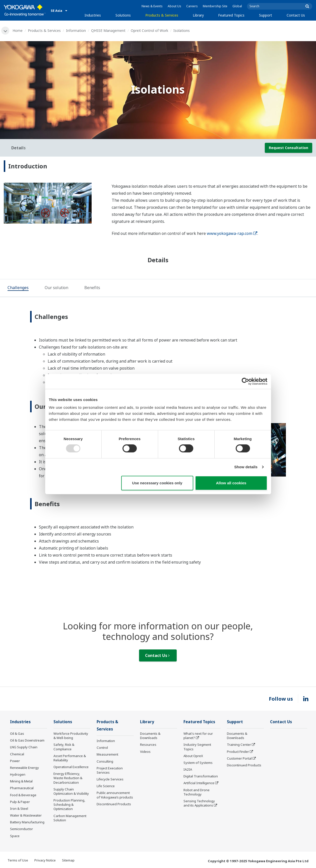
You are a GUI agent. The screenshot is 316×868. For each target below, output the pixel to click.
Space (15, 836)
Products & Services (161, 15)
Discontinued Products (114, 804)
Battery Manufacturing (27, 822)
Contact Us (296, 15)
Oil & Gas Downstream (27, 740)
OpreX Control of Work (149, 30)
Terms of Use (18, 860)
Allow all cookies (231, 483)
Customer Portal (239, 758)
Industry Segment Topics (197, 746)
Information (76, 30)
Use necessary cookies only (157, 483)
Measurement (107, 754)
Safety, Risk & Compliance (63, 746)
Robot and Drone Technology (196, 792)
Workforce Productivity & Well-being (70, 735)
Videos (145, 751)
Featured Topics (231, 15)
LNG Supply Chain (23, 747)
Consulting (105, 761)
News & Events (152, 6)
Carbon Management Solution (69, 818)
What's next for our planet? (198, 735)
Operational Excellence (71, 767)
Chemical (17, 754)
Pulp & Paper (20, 801)
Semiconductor (21, 829)
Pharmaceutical (22, 788)
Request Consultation (288, 147)
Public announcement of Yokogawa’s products (115, 794)
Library (198, 15)
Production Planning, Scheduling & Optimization (69, 804)
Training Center (239, 744)
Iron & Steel (19, 808)
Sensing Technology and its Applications (199, 803)
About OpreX (193, 756)
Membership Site (215, 6)
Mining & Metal (21, 781)
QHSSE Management (108, 30)
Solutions (123, 15)
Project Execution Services (110, 770)
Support (265, 15)
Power (15, 761)
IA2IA (187, 769)
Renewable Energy (24, 767)
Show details (246, 467)
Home (18, 30)
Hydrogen (17, 774)
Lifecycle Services (110, 779)
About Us (174, 6)
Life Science (106, 786)
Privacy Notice (45, 860)
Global (237, 6)
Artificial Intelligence (198, 783)
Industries (93, 15)
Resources (148, 744)
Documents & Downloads (150, 735)
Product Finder (238, 751)
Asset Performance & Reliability (69, 758)
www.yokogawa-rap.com (232, 233)
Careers (192, 6)
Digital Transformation (200, 776)
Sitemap (68, 860)
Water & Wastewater (26, 815)
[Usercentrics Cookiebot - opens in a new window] (245, 381)
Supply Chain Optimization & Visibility (71, 791)
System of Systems (198, 762)
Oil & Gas (17, 733)
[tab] (18, 288)
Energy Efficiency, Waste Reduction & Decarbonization (67, 777)
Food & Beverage (23, 795)
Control (102, 747)
